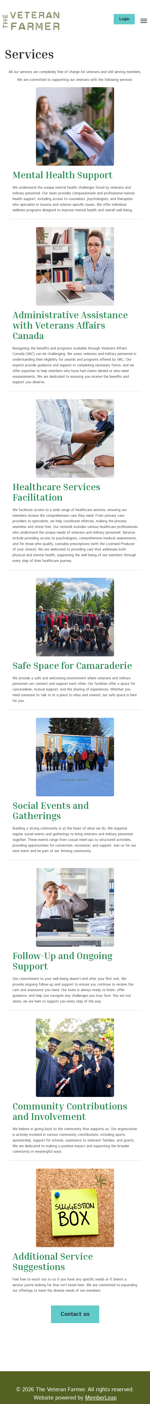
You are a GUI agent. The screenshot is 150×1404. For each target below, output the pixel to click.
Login (124, 19)
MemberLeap (101, 1398)
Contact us (75, 1314)
